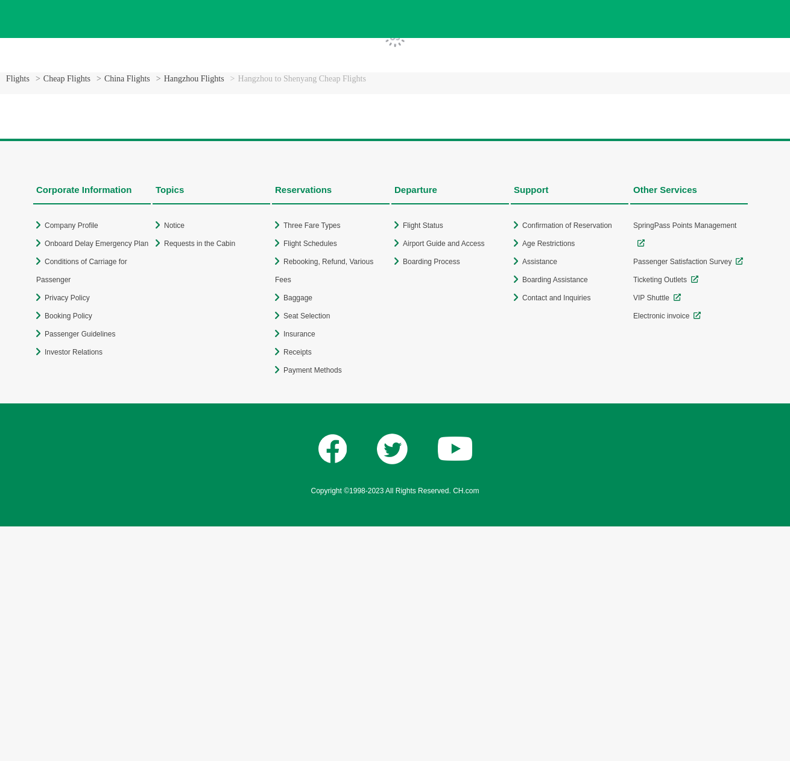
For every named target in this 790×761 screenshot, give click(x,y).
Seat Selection (306, 316)
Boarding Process (431, 261)
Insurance (299, 334)
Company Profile (71, 225)
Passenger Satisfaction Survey (682, 261)
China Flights (127, 78)
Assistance (539, 261)
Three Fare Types (312, 225)
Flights (18, 78)
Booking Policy (68, 316)
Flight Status (423, 225)
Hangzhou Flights (194, 78)
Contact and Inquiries (556, 298)
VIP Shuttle (651, 298)
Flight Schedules (310, 243)
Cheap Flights (66, 78)
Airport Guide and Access (443, 243)
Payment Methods (312, 370)
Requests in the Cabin (199, 243)
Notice (174, 225)
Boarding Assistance (555, 280)
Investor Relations (74, 352)
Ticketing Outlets (660, 280)
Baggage (297, 298)
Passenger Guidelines (80, 334)
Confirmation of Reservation (567, 225)
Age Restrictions (548, 243)
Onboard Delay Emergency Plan (96, 243)
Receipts (297, 352)
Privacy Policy (67, 298)
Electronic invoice (661, 316)
